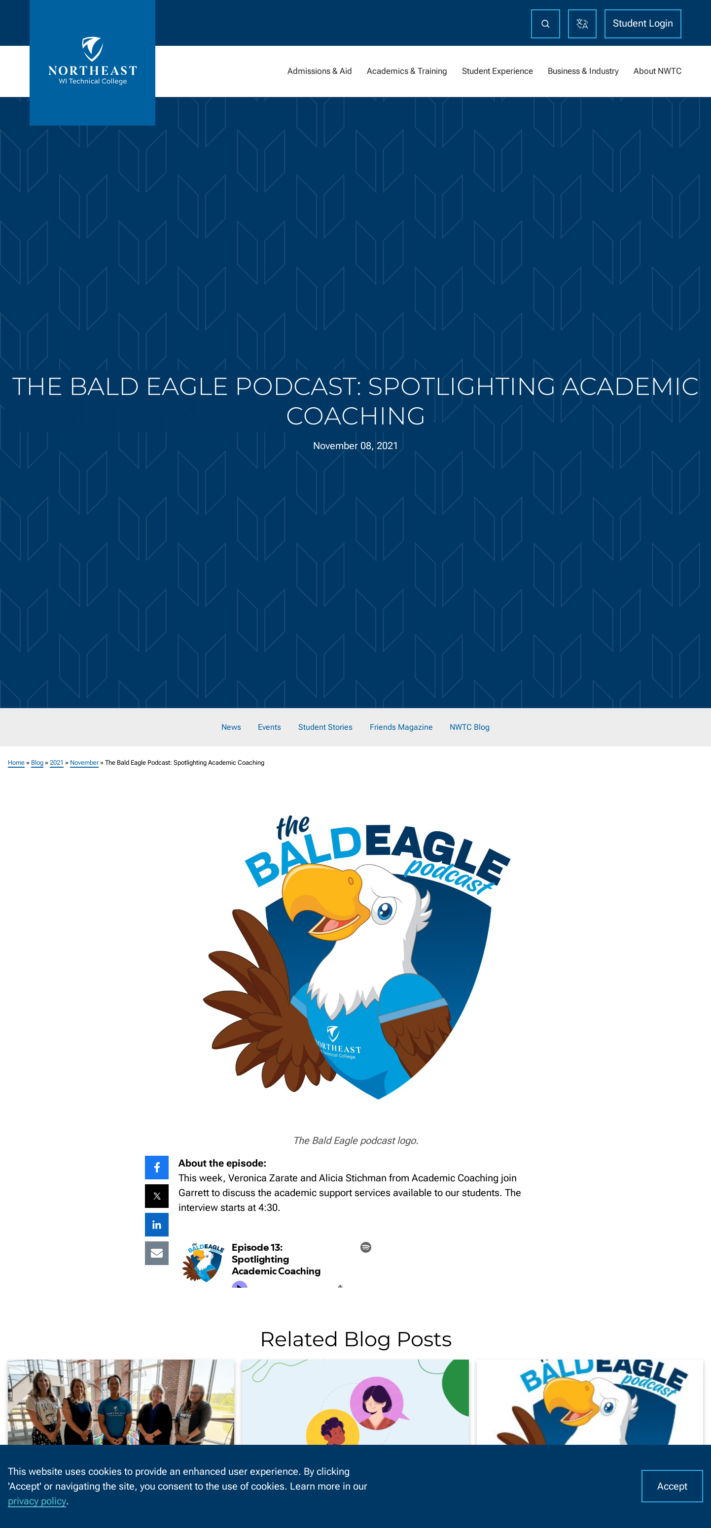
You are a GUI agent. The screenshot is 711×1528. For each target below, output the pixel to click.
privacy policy (37, 1501)
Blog (37, 762)
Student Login (643, 23)
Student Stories (325, 727)
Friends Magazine (401, 727)
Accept (672, 1486)
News (231, 727)
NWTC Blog (470, 727)
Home (16, 762)
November (84, 762)
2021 (57, 762)
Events (269, 727)
